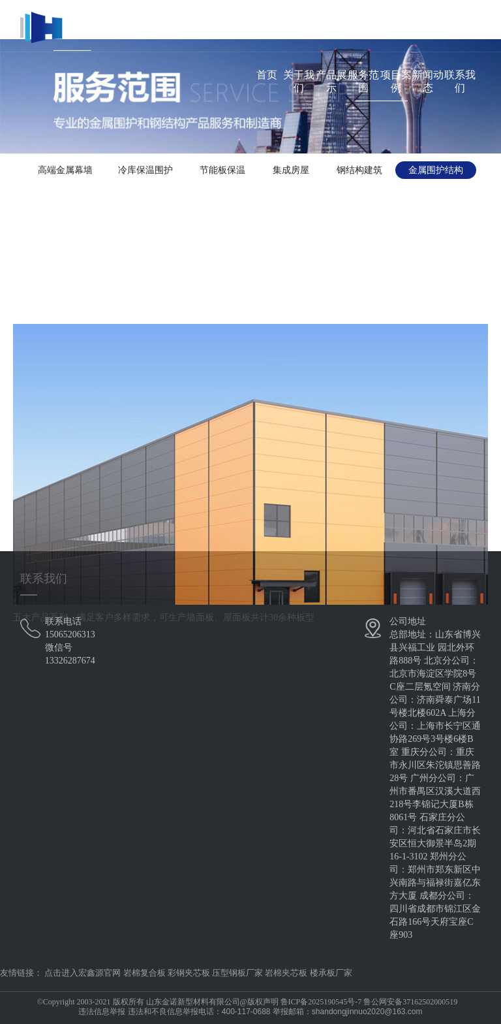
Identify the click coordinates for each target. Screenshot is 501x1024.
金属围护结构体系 (435, 172)
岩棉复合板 (144, 973)
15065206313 (70, 634)
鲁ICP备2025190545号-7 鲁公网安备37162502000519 (369, 1001)
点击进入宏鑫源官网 (82, 973)
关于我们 (298, 81)
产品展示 (331, 81)
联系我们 (460, 81)
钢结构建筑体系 (359, 172)
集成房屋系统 (291, 172)
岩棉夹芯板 (286, 973)
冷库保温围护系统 (145, 172)
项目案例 (396, 81)
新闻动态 (428, 81)
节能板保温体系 (222, 172)
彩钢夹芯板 (189, 973)
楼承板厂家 (331, 973)
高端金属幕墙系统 (65, 172)
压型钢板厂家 (237, 973)
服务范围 (363, 81)
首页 (266, 74)
